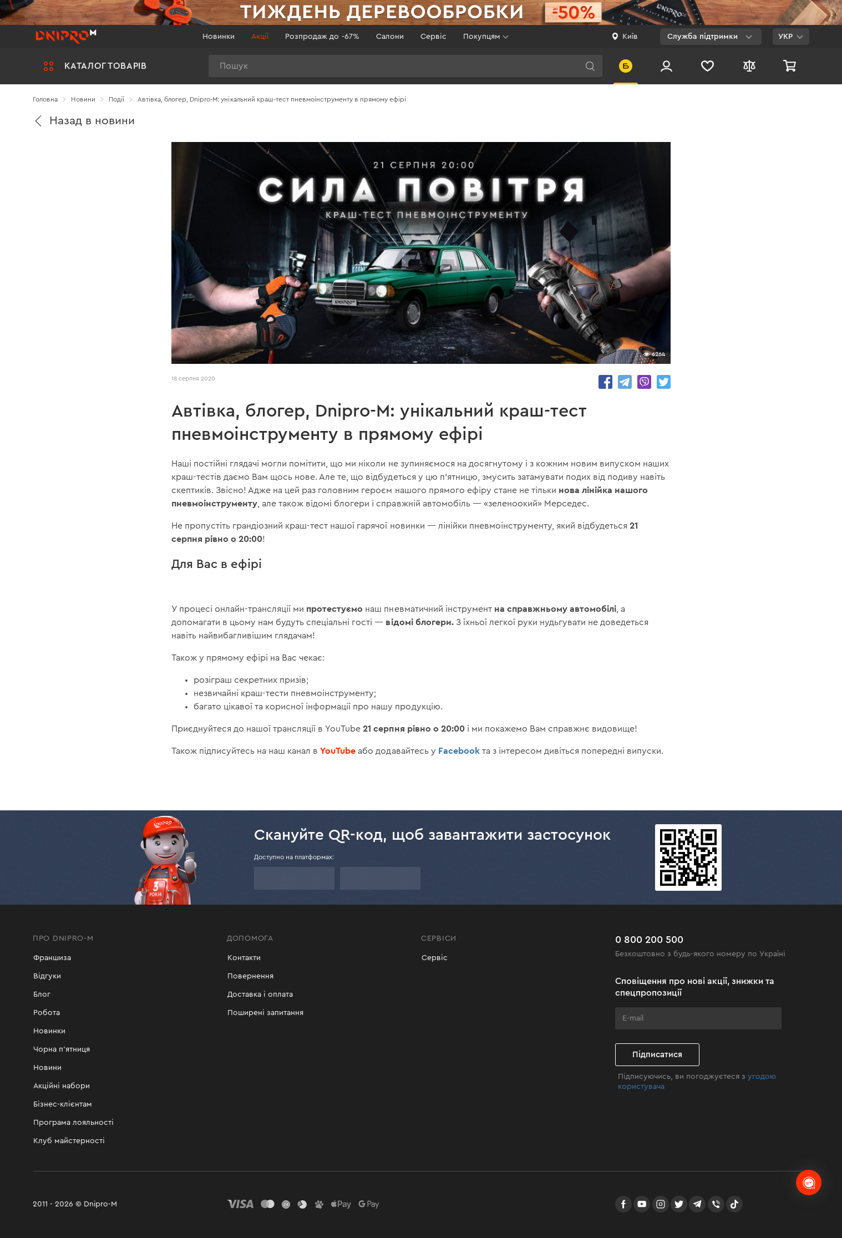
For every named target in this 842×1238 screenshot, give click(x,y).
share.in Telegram (625, 382)
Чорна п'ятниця (61, 1049)
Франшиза (51, 958)
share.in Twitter (664, 382)
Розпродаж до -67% (322, 36)
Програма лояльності (73, 1123)
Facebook (459, 751)
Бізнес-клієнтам (62, 1104)
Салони (390, 36)
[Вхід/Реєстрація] (666, 66)
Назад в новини (84, 120)
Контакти (243, 958)
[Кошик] (791, 66)
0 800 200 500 (649, 938)
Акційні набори (61, 1086)
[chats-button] (808, 1182)
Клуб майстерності (68, 1141)
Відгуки (46, 976)
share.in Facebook (605, 382)
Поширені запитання (265, 1013)
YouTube (338, 751)
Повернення (250, 976)
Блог (41, 994)
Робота (46, 1013)
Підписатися (657, 1053)
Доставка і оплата (259, 994)
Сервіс (433, 36)
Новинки (218, 36)
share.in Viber (644, 382)
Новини (47, 1068)
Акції (259, 36)
